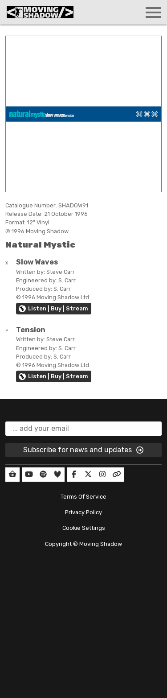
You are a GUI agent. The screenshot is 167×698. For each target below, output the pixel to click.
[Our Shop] (12, 474)
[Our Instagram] (102, 474)
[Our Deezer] (57, 474)
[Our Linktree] (116, 474)
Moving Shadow (100, 544)
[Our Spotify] (43, 474)
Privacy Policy (83, 512)
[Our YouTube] (28, 474)
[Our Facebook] (73, 474)
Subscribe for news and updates (83, 450)
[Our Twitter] (88, 474)
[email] (83, 428)
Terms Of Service (83, 496)
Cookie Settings (83, 528)
